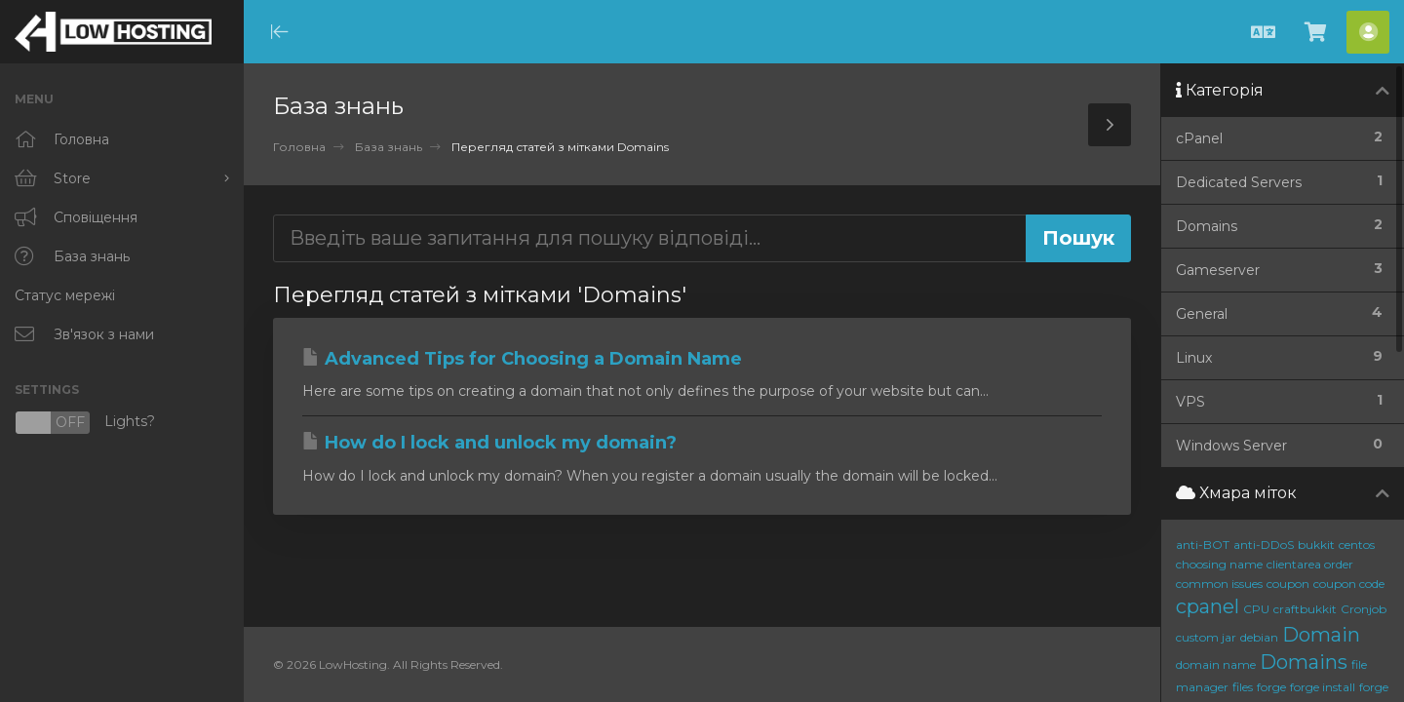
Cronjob (1363, 609)
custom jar (1206, 637)
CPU (1256, 609)
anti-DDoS (1263, 544)
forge (1271, 687)
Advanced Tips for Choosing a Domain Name (522, 359)
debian (1259, 637)
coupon (1288, 583)
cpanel (1207, 606)
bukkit (1316, 544)
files (1242, 687)
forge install (1322, 687)
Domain (1321, 634)
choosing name (1219, 564)
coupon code (1348, 583)
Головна (299, 146)
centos (1357, 544)
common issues (1219, 583)
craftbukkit (1305, 609)
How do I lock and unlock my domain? (489, 442)
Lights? (85, 422)
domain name (1216, 664)
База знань (388, 146)
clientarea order (1310, 564)
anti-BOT (1202, 544)
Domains (1303, 662)
